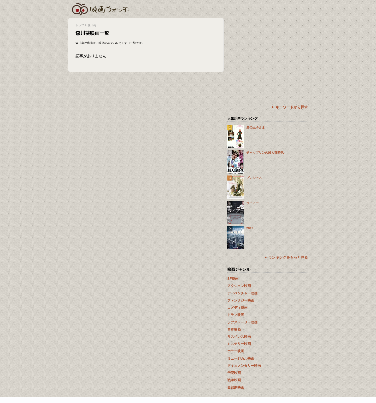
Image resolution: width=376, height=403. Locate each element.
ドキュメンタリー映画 (244, 366)
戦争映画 (234, 380)
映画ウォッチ (100, 8)
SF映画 (232, 278)
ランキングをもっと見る (288, 257)
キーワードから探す (292, 107)
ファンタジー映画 (240, 300)
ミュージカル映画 (240, 358)
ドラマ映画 (235, 315)
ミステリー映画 (239, 344)
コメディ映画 (237, 308)
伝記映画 (234, 373)
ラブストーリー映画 (242, 322)
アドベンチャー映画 (242, 293)
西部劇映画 (235, 387)
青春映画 (234, 329)
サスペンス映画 (239, 337)
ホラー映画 (235, 351)
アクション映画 (239, 286)
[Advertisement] (267, 51)
